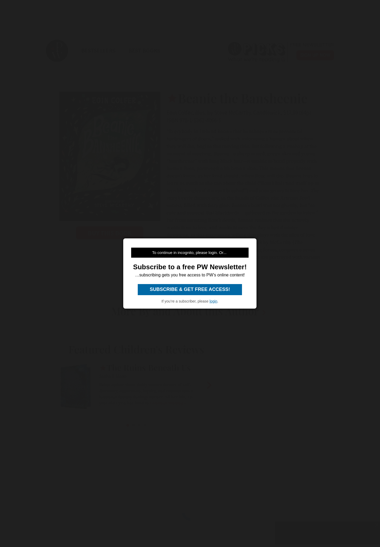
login (213, 301)
